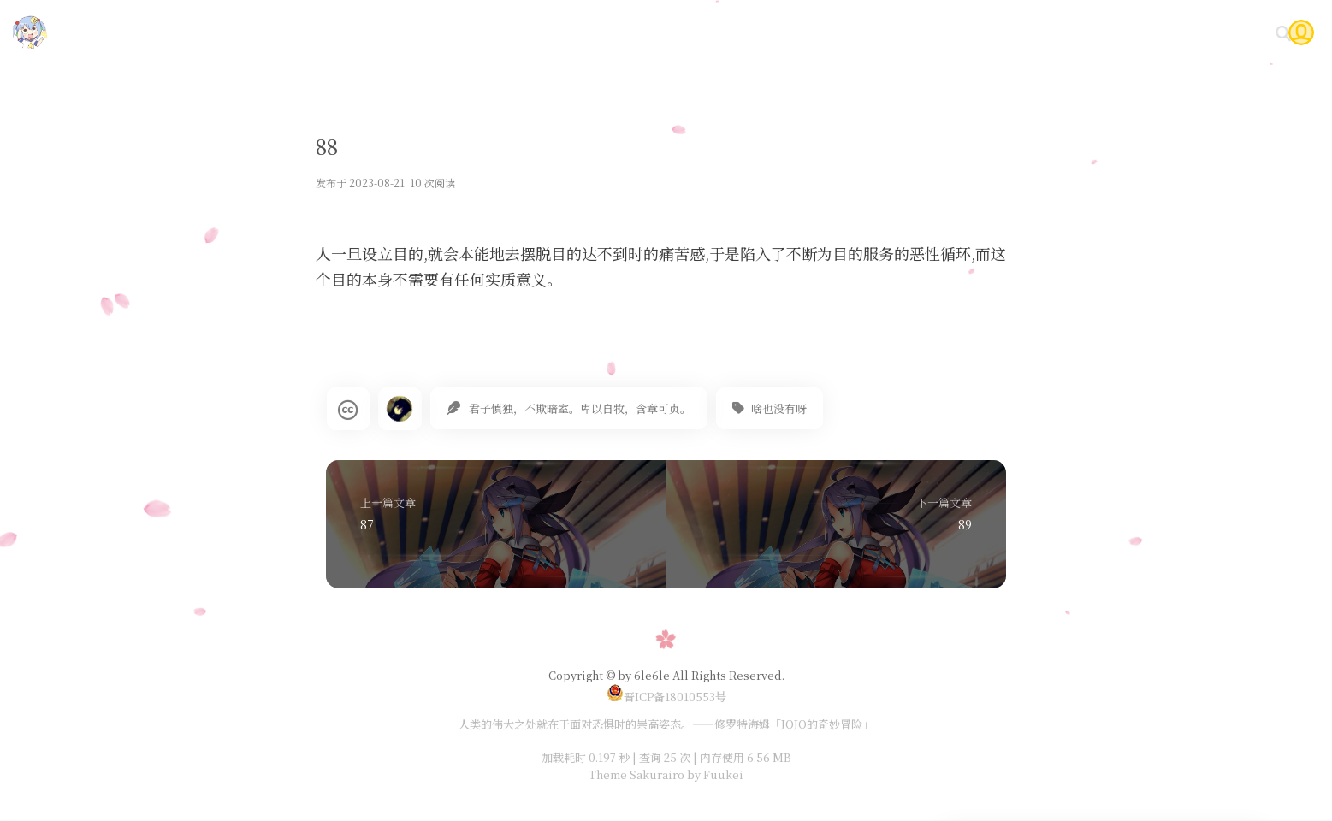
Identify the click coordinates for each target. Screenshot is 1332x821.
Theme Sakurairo (636, 774)
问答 (1167, 32)
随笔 (941, 32)
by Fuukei (713, 774)
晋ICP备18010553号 (666, 696)
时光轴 (1050, 32)
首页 (838, 32)
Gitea (1112, 32)
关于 (1219, 32)
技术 (889, 32)
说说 (992, 32)
